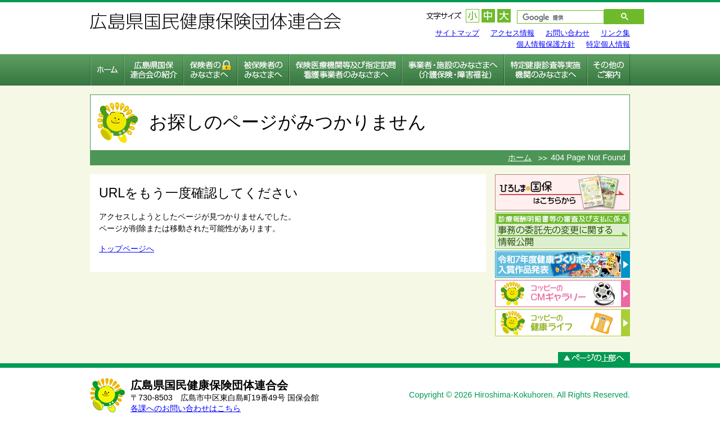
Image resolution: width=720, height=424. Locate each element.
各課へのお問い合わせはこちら (185, 408)
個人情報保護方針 (545, 44)
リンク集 (615, 33)
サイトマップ (457, 33)
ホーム (520, 157)
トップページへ (126, 248)
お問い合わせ (568, 33)
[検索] (555, 17)
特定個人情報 (608, 44)
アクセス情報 (512, 33)
